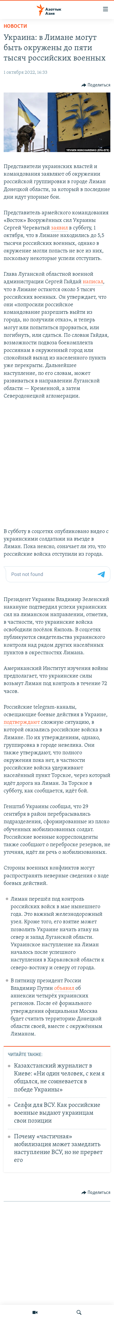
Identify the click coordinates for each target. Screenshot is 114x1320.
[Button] (96, 85)
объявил (64, 988)
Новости (15, 26)
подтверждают (22, 722)
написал (93, 282)
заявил (59, 228)
